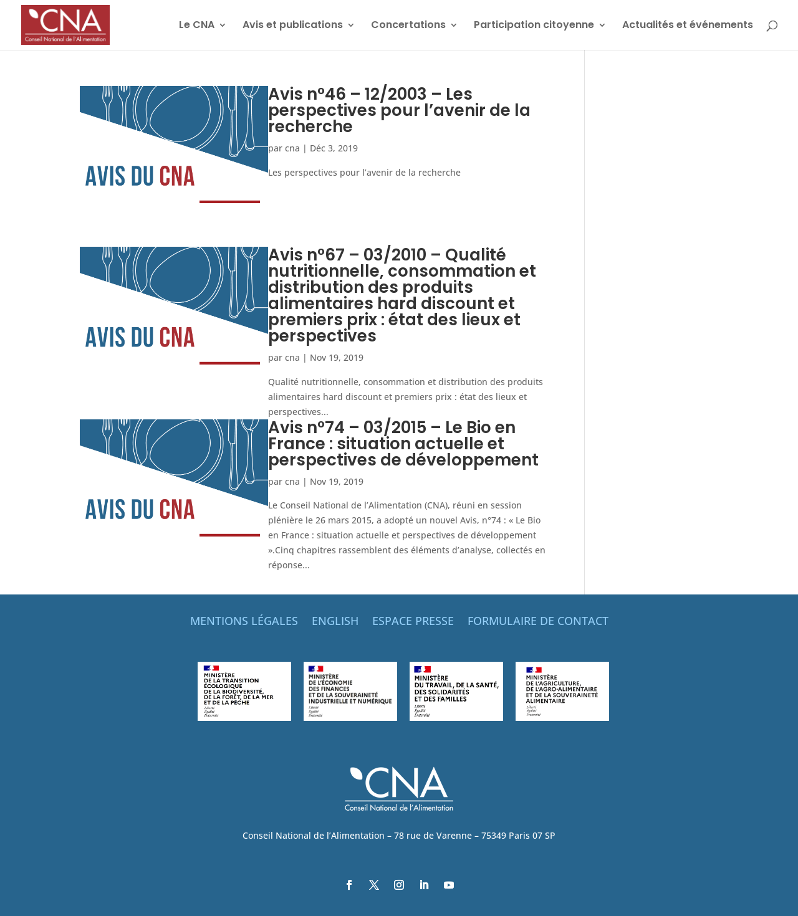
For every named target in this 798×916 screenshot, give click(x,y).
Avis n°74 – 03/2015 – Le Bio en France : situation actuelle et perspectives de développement (403, 443)
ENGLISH (335, 622)
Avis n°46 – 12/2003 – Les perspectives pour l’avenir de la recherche (399, 110)
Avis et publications (293, 26)
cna (292, 148)
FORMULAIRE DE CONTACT (538, 622)
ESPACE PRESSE (413, 622)
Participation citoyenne (534, 26)
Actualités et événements (687, 26)
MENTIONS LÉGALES (244, 622)
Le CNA (196, 26)
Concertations (408, 26)
